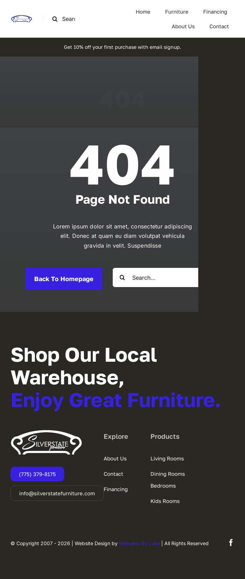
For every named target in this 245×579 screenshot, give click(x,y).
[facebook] (231, 542)
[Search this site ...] (66, 19)
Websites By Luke (139, 543)
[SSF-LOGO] (21, 17)
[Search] (55, 19)
